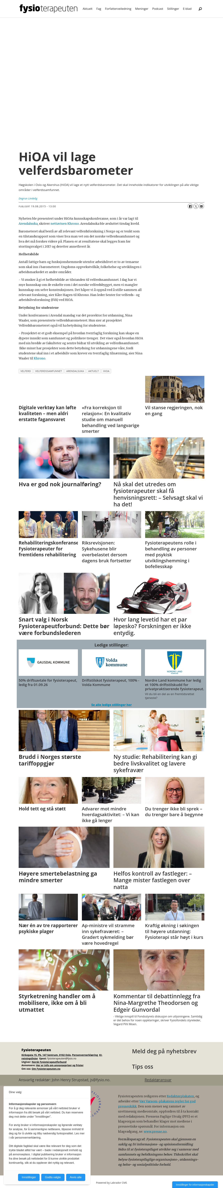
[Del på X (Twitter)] (195, 206)
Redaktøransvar (158, 1079)
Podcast (157, 9)
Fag (98, 9)
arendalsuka (75, 371)
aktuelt (93, 371)
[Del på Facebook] (190, 206)
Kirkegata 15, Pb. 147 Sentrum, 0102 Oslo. (46, 1055)
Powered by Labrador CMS (111, 1182)
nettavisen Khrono (65, 224)
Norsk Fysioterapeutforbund (49, 1062)
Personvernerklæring (85, 1055)
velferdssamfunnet (48, 371)
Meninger (141, 9)
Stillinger (173, 9)
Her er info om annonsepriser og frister (60, 1065)
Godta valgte (53, 1177)
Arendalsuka (28, 224)
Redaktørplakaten (180, 1096)
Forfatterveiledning (118, 9)
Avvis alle (76, 1177)
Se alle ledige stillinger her (111, 705)
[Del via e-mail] (201, 206)
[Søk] (200, 9)
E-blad (187, 9)
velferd (26, 371)
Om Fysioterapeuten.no (46, 1068)
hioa (106, 371)
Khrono (39, 358)
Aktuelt (88, 9)
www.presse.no (155, 1131)
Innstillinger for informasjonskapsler (195, 1184)
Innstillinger (29, 1177)
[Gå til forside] (48, 8)
